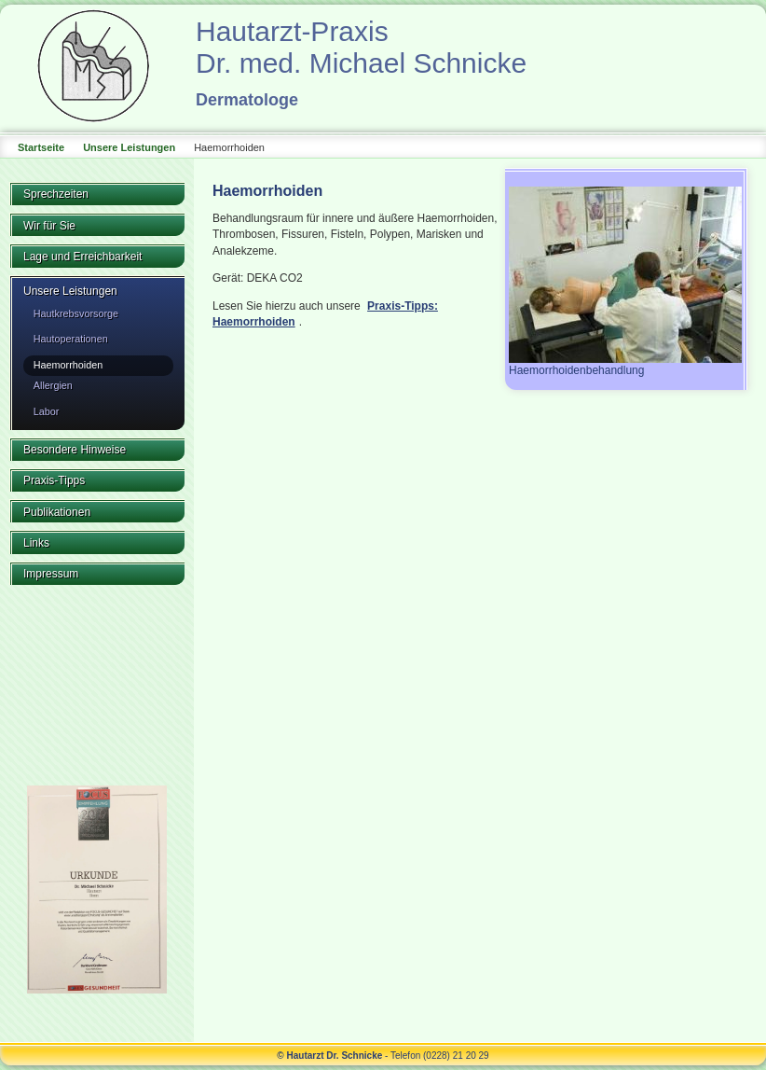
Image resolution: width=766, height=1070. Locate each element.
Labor (47, 411)
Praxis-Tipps (54, 480)
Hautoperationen (71, 338)
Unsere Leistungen (129, 147)
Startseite (41, 147)
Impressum (50, 573)
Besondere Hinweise (74, 449)
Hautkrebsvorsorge (76, 313)
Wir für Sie (49, 225)
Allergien (53, 385)
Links (36, 542)
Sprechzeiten (56, 194)
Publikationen (56, 512)
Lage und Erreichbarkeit (82, 256)
